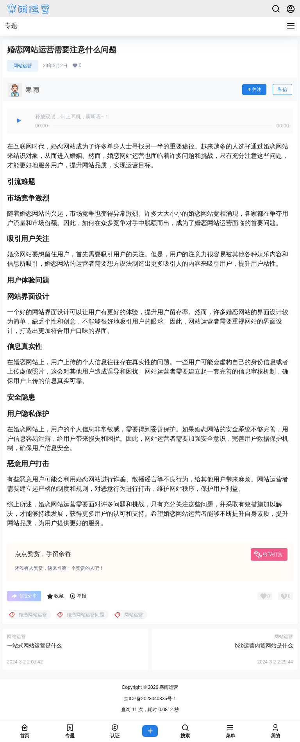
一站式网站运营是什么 (34, 645)
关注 (254, 89)
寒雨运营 (168, 687)
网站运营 (22, 65)
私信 (282, 89)
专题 (11, 25)
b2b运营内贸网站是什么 (264, 645)
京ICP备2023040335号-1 (150, 698)
